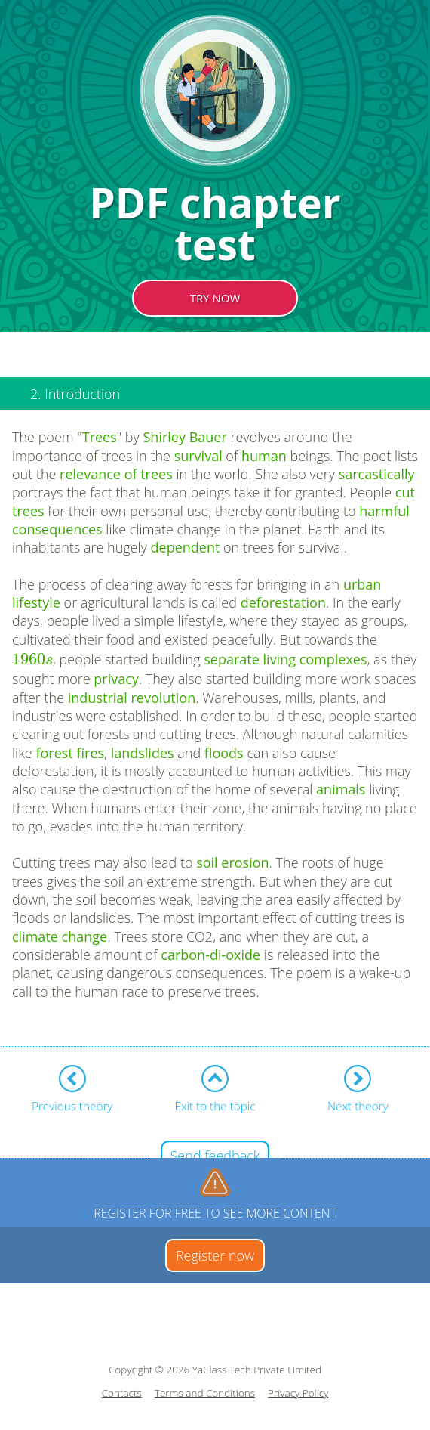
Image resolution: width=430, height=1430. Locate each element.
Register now (215, 1255)
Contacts (122, 1393)
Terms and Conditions (205, 1393)
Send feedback (215, 1156)
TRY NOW (215, 297)
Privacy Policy (298, 1393)
